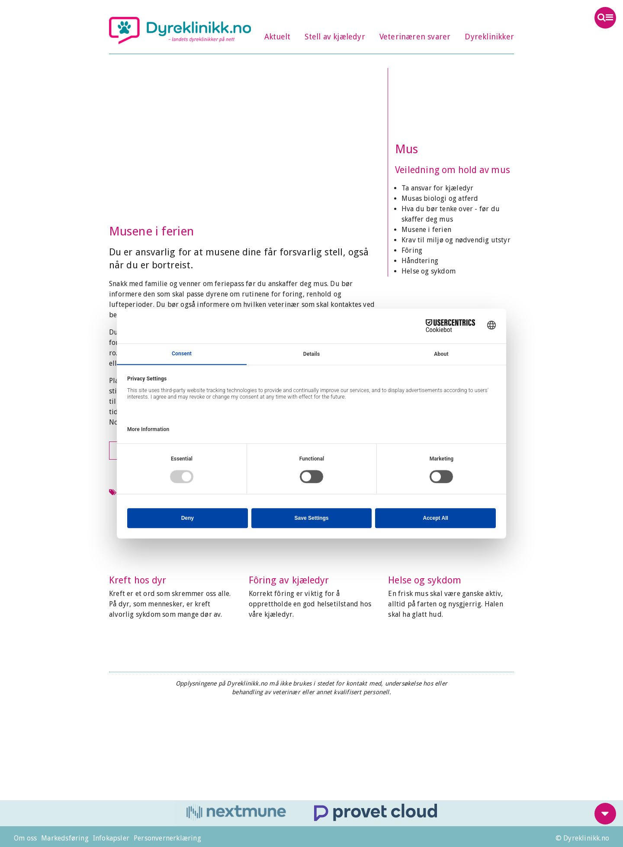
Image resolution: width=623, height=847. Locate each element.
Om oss (25, 838)
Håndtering (419, 261)
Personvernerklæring (167, 838)
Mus (406, 149)
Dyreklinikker (489, 36)
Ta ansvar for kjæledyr (437, 188)
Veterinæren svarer (415, 36)
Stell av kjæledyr (335, 36)
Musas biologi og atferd (439, 198)
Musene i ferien (426, 229)
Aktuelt (277, 36)
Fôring (411, 250)
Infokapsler (111, 838)
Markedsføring (65, 838)
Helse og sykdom (428, 271)
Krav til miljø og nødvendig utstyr (456, 240)
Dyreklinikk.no (180, 30)
